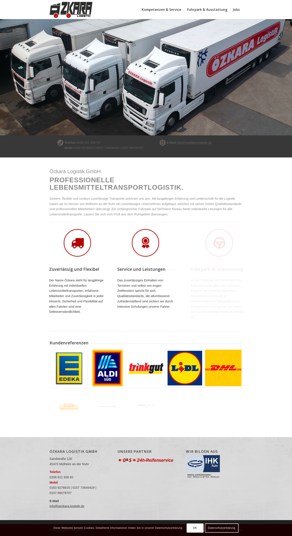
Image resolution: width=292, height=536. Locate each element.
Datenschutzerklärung (221, 527)
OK (195, 527)
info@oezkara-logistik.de (186, 142)
